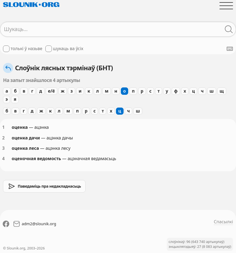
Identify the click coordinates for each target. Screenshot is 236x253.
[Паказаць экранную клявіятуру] (229, 48)
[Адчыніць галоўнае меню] (226, 5)
